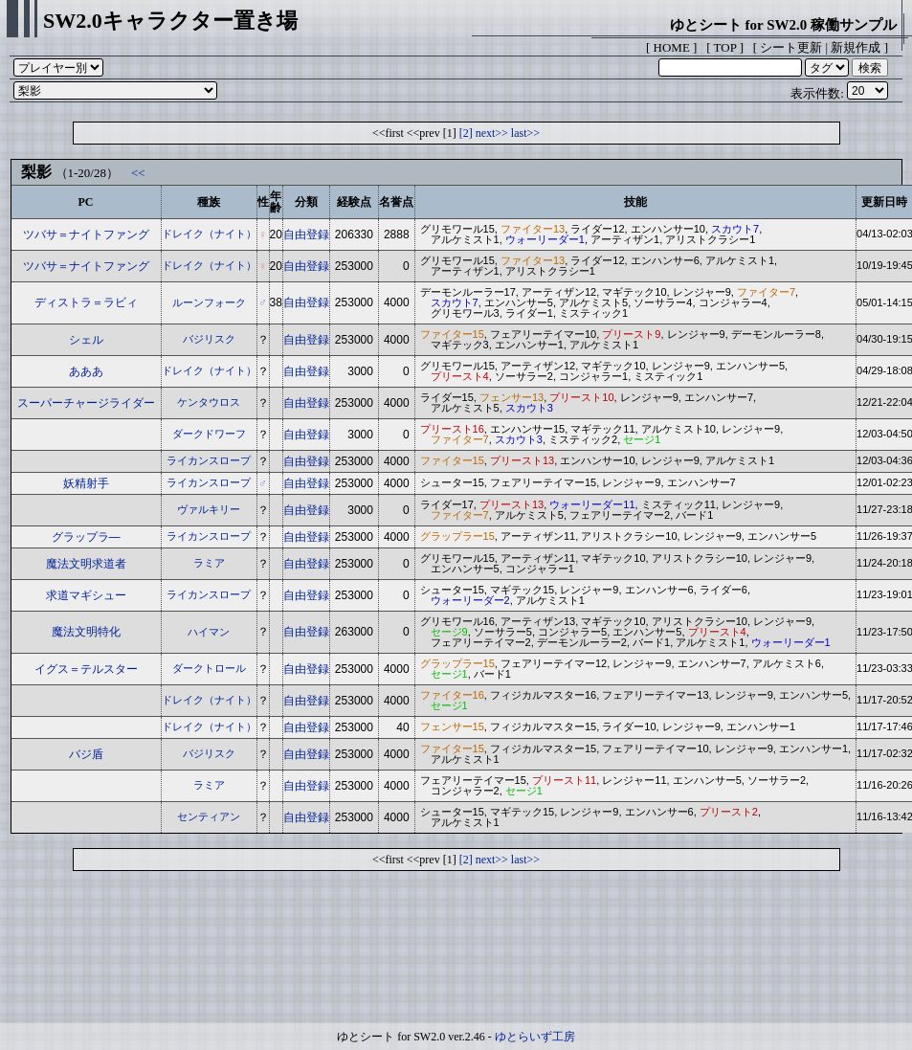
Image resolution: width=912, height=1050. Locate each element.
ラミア (209, 563)
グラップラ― (86, 537)
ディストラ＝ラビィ (86, 302)
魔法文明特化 (86, 631)
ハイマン (209, 631)
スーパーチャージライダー (86, 403)
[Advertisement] (456, 951)
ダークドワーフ (209, 433)
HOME (672, 47)
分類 (306, 202)
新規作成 (855, 47)
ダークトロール (209, 668)
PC (86, 202)
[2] (466, 133)
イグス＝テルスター (86, 669)
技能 (635, 202)
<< (138, 173)
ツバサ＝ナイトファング (86, 234)
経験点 (354, 202)
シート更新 (791, 47)
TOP (725, 47)
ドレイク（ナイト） (209, 233)
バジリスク (209, 339)
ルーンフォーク (209, 302)
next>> (492, 133)
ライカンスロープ (209, 460)
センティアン (208, 816)
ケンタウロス (208, 402)
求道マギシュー (86, 595)
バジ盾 (86, 754)
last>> (525, 133)
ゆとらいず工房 (535, 1036)
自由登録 (306, 234)
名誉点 (396, 202)
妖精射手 (86, 483)
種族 (208, 202)
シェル (86, 339)
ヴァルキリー (208, 509)
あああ (86, 371)
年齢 (275, 202)
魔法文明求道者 (86, 563)
